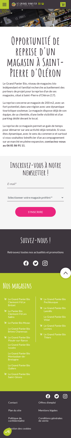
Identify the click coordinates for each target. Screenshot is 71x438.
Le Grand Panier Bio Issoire (19, 346)
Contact (13, 402)
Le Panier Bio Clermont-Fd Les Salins (17, 314)
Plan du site (14, 410)
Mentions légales (48, 410)
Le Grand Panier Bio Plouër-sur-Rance (19, 339)
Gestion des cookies (19, 428)
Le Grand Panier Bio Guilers (19, 367)
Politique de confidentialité (16, 419)
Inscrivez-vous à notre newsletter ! (35, 168)
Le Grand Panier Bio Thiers (55, 336)
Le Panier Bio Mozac (19, 322)
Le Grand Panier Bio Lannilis (55, 309)
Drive (63, 4)
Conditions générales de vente (50, 419)
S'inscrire (35, 212)
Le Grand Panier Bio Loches (55, 327)
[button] (7, 432)
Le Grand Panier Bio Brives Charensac (19, 330)
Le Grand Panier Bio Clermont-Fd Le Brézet (19, 302)
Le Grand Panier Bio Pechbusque (55, 301)
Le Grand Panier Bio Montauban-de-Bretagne (19, 356)
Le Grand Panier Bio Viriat (55, 318)
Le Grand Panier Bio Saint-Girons (19, 376)
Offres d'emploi (47, 402)
